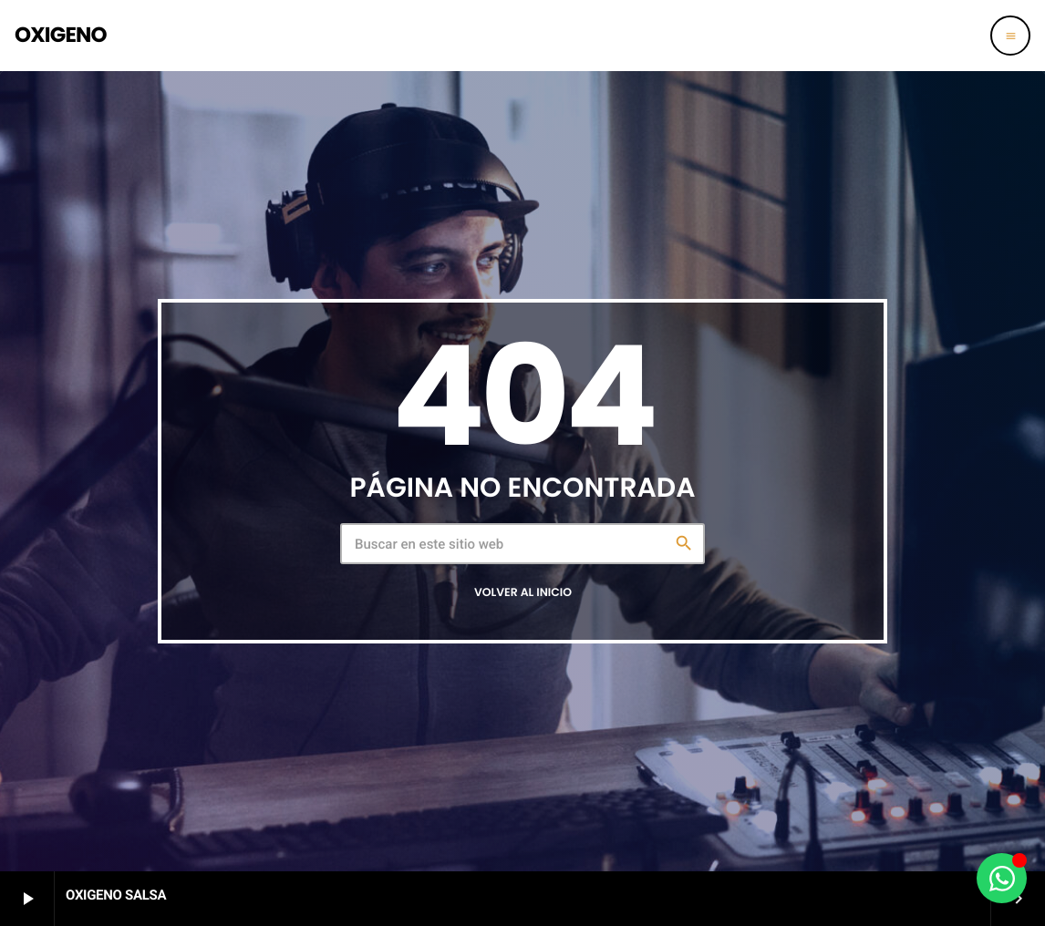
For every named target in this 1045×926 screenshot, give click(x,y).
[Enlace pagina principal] (61, 35)
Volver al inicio (523, 593)
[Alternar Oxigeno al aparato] (1002, 878)
